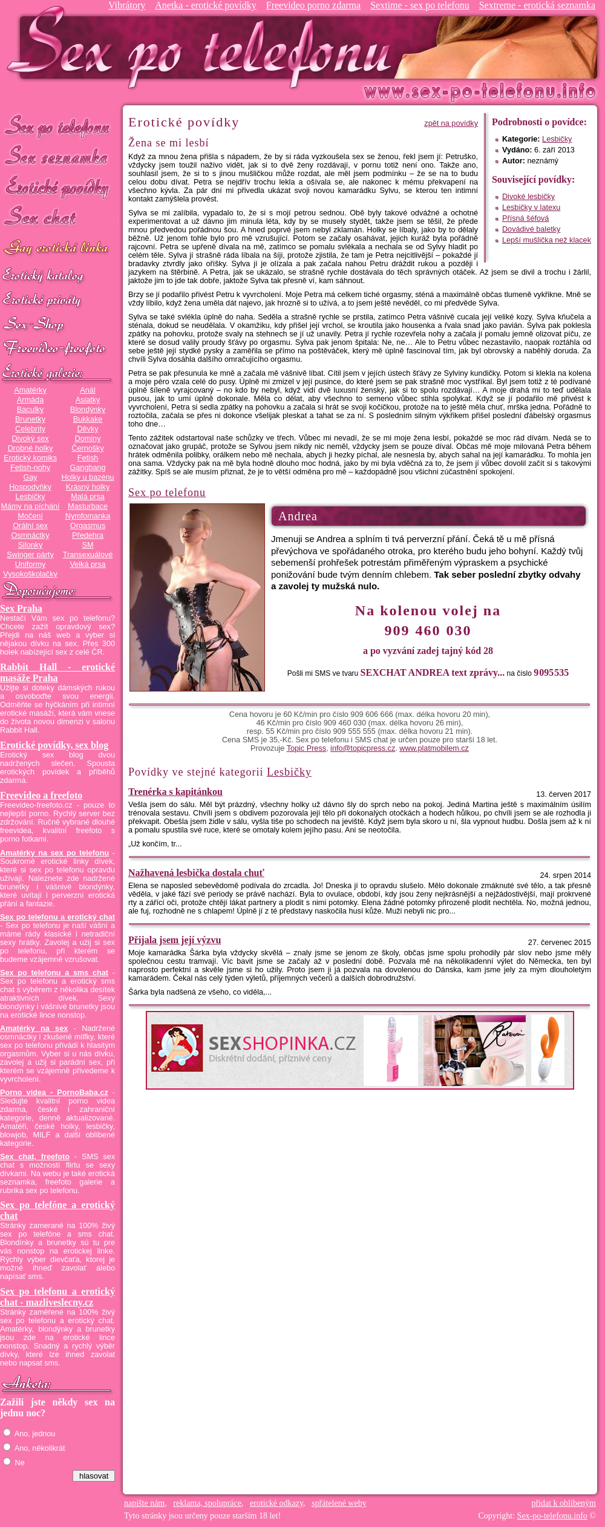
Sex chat (57, 218)
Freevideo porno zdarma (313, 5)
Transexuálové (88, 555)
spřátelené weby (339, 1503)
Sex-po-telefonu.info (552, 1515)
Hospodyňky (30, 487)
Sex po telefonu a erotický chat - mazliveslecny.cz (57, 1296)
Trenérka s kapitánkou (175, 791)
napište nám (144, 1503)
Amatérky (30, 390)
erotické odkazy (276, 1503)
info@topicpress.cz (362, 748)
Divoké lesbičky (528, 196)
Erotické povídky (57, 187)
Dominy (88, 438)
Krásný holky (88, 487)
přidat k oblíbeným (563, 1503)
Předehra (87, 535)
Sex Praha (21, 608)
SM (88, 545)
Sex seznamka (57, 156)
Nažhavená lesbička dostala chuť (196, 873)
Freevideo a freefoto (41, 795)
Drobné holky (30, 448)
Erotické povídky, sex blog (54, 745)
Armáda (30, 400)
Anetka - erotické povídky (206, 5)
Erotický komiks (30, 458)
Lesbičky (30, 496)
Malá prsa (88, 496)
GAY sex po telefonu (57, 249)
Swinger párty (30, 555)
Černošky (87, 448)
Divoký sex (29, 438)
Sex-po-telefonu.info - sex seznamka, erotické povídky (203, 47)
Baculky (30, 409)
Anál (87, 390)
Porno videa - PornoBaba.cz (54, 1092)
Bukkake (88, 419)
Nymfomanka (88, 516)
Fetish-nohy (30, 467)
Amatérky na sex (34, 1028)
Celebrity (30, 429)
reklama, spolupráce (207, 1503)
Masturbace (88, 506)
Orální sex (30, 526)
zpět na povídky (451, 123)
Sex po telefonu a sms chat (54, 973)
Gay (30, 477)
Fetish (87, 458)
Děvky (87, 429)
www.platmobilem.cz (434, 748)
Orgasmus (87, 526)
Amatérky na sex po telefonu (54, 853)
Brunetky (30, 419)
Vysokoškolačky (30, 574)
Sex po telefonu (57, 125)
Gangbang (87, 467)
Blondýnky (87, 409)
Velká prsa (87, 564)
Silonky (30, 545)
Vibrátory (126, 5)
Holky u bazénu (87, 477)
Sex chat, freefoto (35, 1157)
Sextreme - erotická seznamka (537, 5)
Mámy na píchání (30, 506)
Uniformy (30, 564)
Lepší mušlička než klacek (546, 240)
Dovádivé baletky (531, 229)
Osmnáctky (30, 535)
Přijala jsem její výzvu (174, 940)
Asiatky (88, 400)
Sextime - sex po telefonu (419, 5)
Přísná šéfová (525, 218)
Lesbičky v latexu (531, 207)
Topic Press (306, 748)
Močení (30, 516)
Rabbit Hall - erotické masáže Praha (57, 672)
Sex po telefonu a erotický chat (57, 917)
